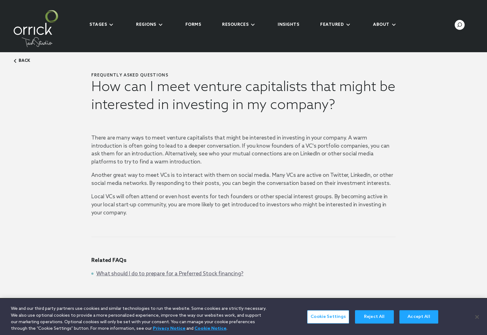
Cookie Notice (210, 331)
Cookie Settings (328, 319)
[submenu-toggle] (111, 25)
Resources (235, 24)
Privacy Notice (169, 331)
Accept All (418, 319)
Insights (288, 24)
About (381, 24)
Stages (98, 24)
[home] (46, 28)
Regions (146, 24)
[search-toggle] (460, 25)
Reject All (374, 319)
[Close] (477, 320)
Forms (193, 24)
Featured (332, 24)
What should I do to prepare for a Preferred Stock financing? (170, 274)
